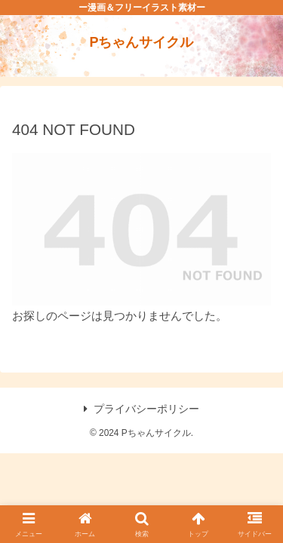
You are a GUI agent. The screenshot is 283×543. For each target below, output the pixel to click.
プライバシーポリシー (141, 409)
